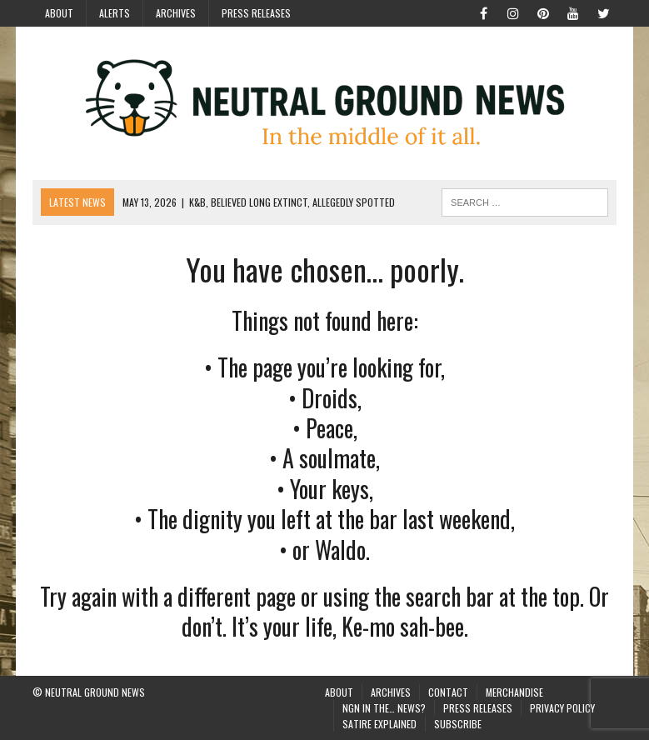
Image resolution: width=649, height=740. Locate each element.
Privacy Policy (562, 708)
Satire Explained (379, 724)
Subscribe (458, 724)
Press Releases (256, 13)
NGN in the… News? (384, 708)
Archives (176, 13)
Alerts (114, 13)
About (59, 13)
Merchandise (514, 692)
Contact (448, 692)
